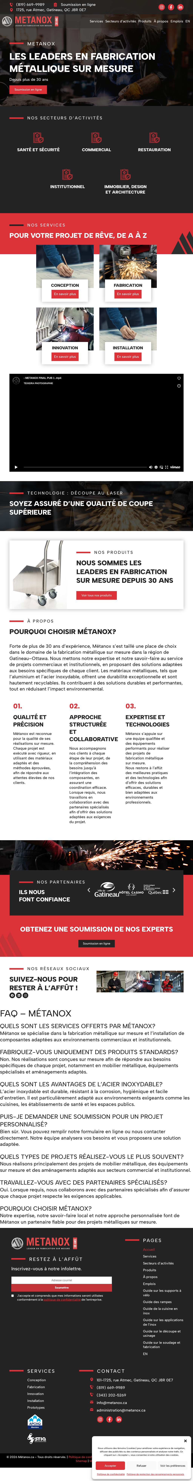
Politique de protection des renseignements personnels (155, 1474)
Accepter (110, 1465)
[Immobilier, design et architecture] (125, 175)
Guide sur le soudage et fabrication (161, 1360)
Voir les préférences (172, 1465)
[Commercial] (96, 137)
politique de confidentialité (62, 1314)
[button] (185, 1441)
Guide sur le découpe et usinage (162, 1348)
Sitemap (81, 1476)
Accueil (149, 1265)
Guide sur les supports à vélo (162, 1308)
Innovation (35, 1409)
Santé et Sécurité (38, 151)
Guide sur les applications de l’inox (163, 1337)
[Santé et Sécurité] (38, 137)
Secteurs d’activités (120, 21)
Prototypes (36, 1423)
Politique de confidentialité (111, 1474)
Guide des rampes (157, 1317)
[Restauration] (154, 137)
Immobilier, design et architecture (125, 192)
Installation (35, 1416)
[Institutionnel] (67, 175)
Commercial (96, 151)
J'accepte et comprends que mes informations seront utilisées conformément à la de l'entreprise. (60, 1312)
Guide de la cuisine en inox (160, 1326)
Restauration (154, 151)
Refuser (141, 1465)
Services (96, 21)
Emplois (177, 21)
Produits (145, 21)
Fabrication (36, 1402)
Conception (36, 1395)
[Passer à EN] (187, 21)
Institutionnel (67, 189)
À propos (161, 21)
